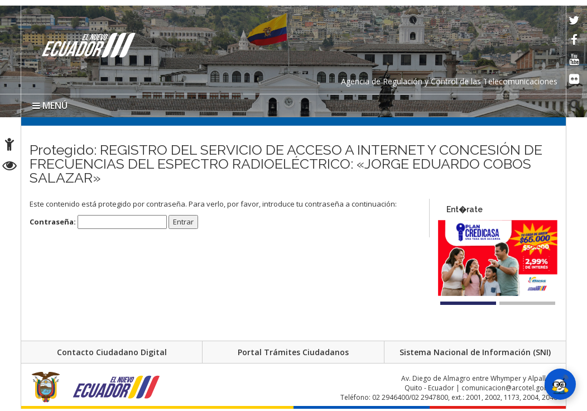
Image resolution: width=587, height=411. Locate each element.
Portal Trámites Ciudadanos (293, 352)
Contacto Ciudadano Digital (112, 352)
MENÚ (50, 105)
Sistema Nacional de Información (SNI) (475, 352)
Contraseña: (98, 222)
